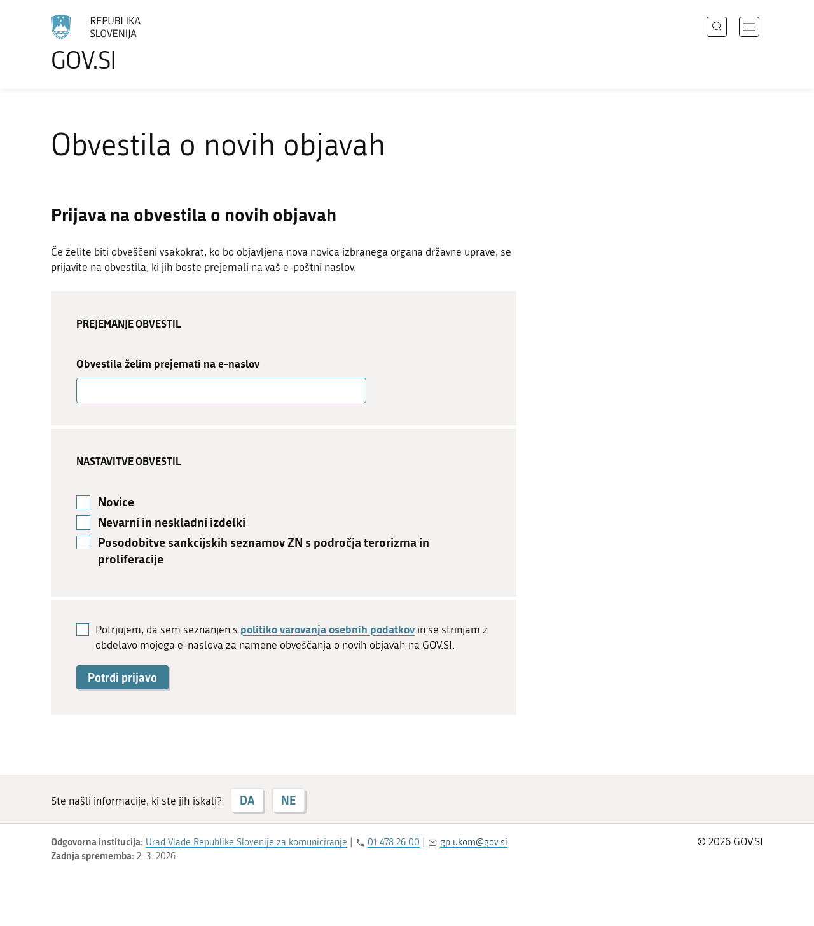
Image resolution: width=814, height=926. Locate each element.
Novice (116, 502)
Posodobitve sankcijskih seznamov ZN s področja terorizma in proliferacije (263, 551)
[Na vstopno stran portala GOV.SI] (131, 43)
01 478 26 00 (394, 842)
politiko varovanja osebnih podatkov (327, 629)
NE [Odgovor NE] (288, 800)
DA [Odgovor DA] (247, 800)
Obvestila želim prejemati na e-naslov (167, 363)
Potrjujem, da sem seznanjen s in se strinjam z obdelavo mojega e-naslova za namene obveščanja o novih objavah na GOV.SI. (291, 636)
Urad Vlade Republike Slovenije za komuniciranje (246, 842)
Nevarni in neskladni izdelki (171, 522)
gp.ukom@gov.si (473, 842)
